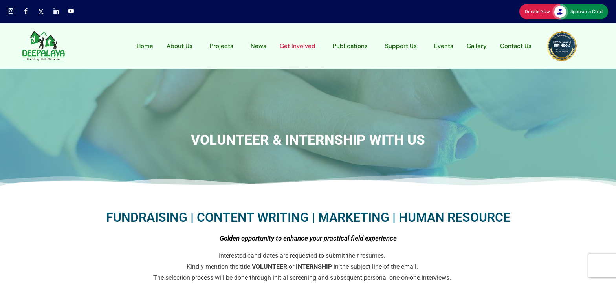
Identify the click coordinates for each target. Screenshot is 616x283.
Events (443, 46)
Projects (221, 46)
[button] (181, 46)
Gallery (477, 46)
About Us (179, 46)
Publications (350, 46)
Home (145, 46)
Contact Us (516, 46)
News (258, 46)
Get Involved (297, 46)
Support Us (401, 46)
